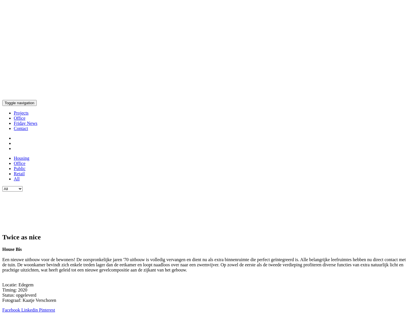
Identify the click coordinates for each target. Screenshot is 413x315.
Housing (21, 158)
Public (20, 168)
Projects (21, 113)
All (17, 178)
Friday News (25, 123)
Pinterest (47, 310)
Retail (19, 173)
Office (20, 118)
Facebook (11, 310)
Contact (21, 128)
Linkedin (30, 310)
